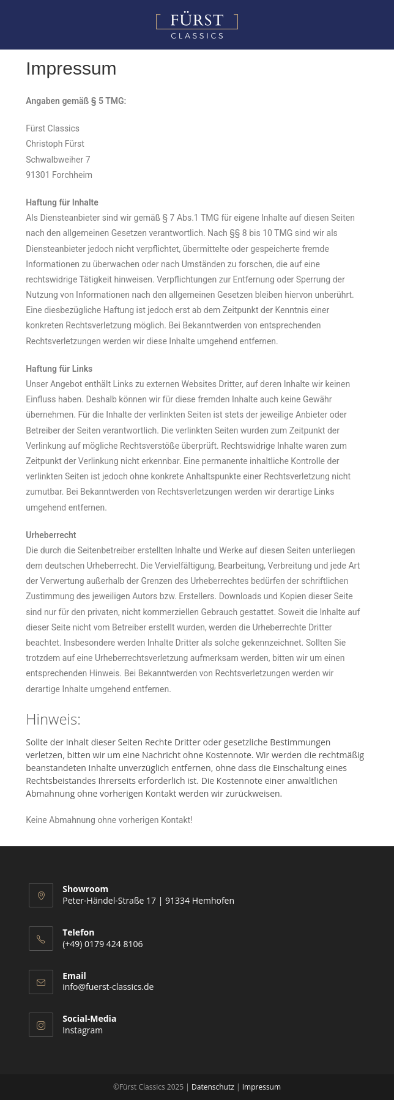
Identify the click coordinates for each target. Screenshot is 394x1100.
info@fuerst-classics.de (108, 986)
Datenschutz (212, 1087)
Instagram (82, 1030)
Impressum (261, 1087)
